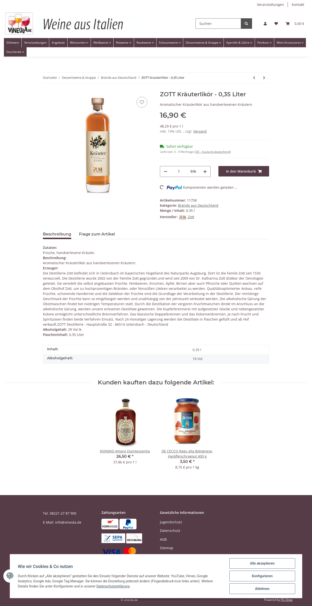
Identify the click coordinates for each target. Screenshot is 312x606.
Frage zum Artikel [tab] (97, 234)
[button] (265, 23)
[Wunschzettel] (276, 23)
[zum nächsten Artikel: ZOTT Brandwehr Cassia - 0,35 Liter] (264, 77)
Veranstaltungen (270, 4)
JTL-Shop (286, 600)
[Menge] (179, 171)
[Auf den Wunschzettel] (141, 102)
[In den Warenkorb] (243, 171)
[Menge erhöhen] (205, 171)
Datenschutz (170, 530)
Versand (200, 131)
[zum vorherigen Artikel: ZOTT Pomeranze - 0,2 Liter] (254, 77)
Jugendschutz (171, 522)
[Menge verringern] (165, 171)
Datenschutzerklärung (112, 586)
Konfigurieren (262, 576)
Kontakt (298, 4)
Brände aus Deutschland (198, 205)
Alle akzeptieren (262, 563)
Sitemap (166, 548)
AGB (163, 539)
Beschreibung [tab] (57, 234)
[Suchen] (218, 23)
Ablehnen (262, 589)
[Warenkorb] (295, 23)
